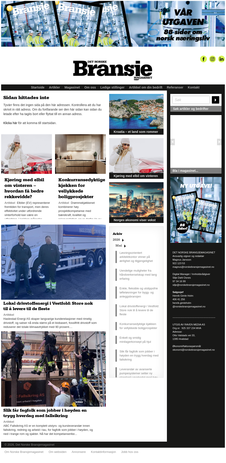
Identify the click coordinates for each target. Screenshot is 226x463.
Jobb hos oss (129, 452)
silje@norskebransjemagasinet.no (191, 285)
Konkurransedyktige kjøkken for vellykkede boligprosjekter (138, 326)
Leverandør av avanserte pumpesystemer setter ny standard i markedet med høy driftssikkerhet (138, 375)
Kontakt (193, 87)
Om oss (90, 87)
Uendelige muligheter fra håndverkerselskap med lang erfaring (138, 274)
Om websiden (57, 452)
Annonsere (79, 452)
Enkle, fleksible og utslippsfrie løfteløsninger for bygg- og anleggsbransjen (139, 292)
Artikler (54, 87)
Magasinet (72, 87)
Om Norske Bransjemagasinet (23, 452)
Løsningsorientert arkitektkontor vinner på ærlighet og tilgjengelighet (136, 257)
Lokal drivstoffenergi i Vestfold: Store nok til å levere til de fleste (139, 310)
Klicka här (10, 123)
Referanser (175, 87)
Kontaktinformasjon (103, 452)
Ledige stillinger (112, 87)
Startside (37, 87)
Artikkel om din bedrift (145, 87)
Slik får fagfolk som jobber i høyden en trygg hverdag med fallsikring (139, 355)
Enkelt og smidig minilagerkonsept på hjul (135, 339)
